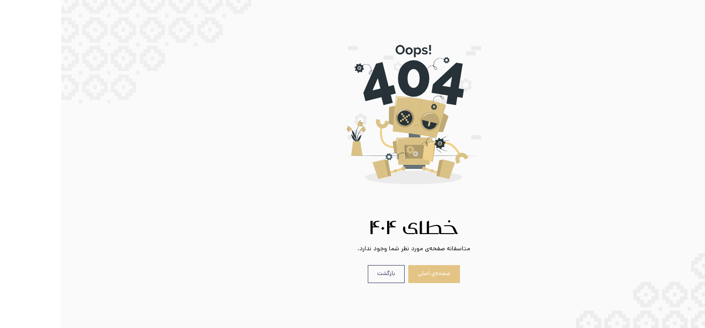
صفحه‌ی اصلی (373, 273)
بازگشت (325, 273)
